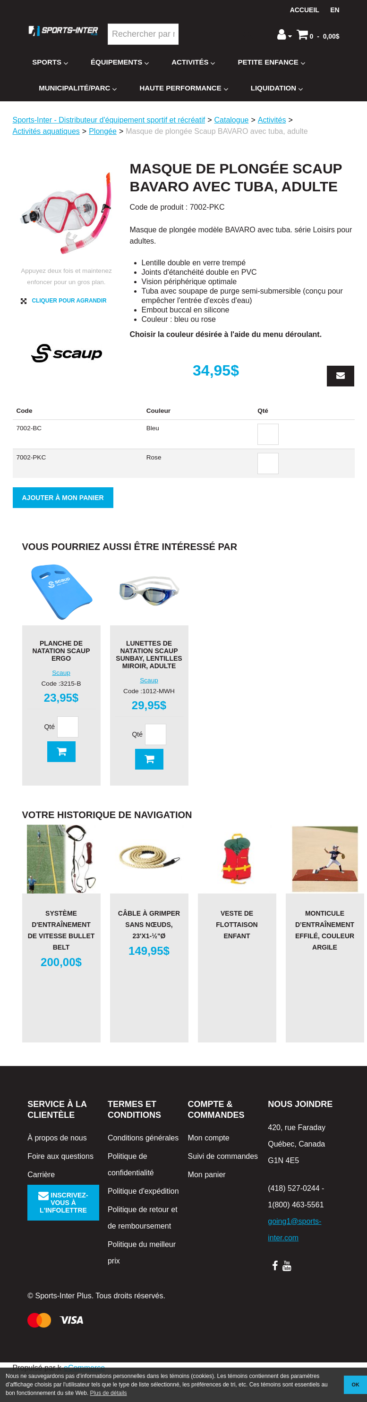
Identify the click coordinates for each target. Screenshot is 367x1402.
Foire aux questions (60, 1156)
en (334, 10)
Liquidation (277, 88)
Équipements (120, 62)
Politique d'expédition (143, 1191)
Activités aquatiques (46, 131)
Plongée (103, 131)
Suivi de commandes (223, 1156)
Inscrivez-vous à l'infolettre (63, 1202)
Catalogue (231, 120)
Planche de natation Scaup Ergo (61, 651)
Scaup (61, 672)
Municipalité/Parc (78, 88)
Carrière (41, 1175)
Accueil (304, 10)
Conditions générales (143, 1138)
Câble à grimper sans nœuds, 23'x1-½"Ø (149, 925)
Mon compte (209, 1138)
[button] (318, 34)
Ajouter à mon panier (63, 497)
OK (355, 1384)
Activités (193, 62)
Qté (49, 726)
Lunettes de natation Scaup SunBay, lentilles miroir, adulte (149, 655)
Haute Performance (183, 88)
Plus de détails (108, 1393)
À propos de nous (56, 1138)
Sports (50, 62)
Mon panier (207, 1175)
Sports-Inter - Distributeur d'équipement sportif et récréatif (109, 120)
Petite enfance (271, 62)
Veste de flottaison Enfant (236, 925)
